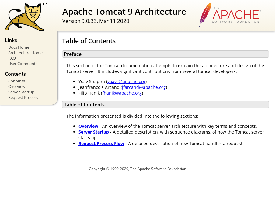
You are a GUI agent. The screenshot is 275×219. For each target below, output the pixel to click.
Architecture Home (25, 52)
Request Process (23, 97)
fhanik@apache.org (122, 93)
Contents (16, 81)
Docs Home (18, 47)
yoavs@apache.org (126, 81)
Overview (16, 86)
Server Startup (21, 92)
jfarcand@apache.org (144, 87)
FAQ (12, 58)
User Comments (22, 63)
